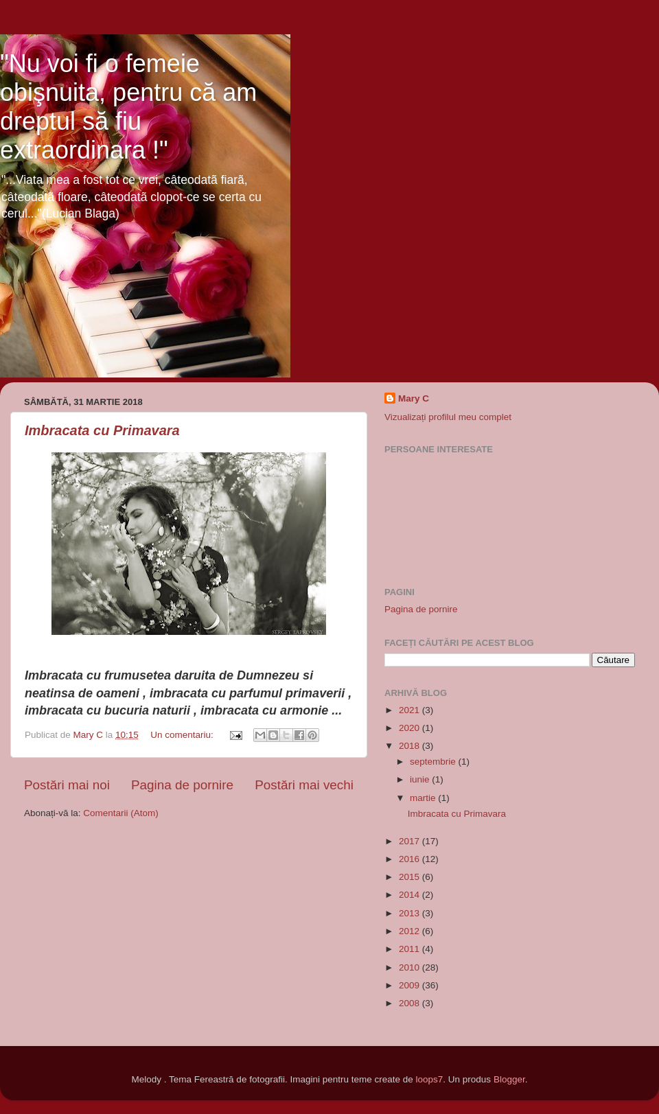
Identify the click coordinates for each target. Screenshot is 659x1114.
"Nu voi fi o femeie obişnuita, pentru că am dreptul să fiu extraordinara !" (128, 106)
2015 (410, 877)
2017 (410, 841)
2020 (410, 728)
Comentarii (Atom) (121, 813)
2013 (410, 913)
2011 (410, 949)
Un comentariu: (183, 735)
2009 (410, 985)
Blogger (509, 1079)
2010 (410, 967)
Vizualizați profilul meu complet (447, 417)
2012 (410, 931)
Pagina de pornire (182, 785)
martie (424, 798)
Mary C (413, 398)
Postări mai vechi (304, 785)
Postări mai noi (67, 785)
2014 (410, 895)
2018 (410, 746)
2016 (410, 859)
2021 (410, 710)
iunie (421, 779)
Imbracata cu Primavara (102, 430)
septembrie (434, 761)
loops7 (429, 1079)
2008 (410, 1003)
